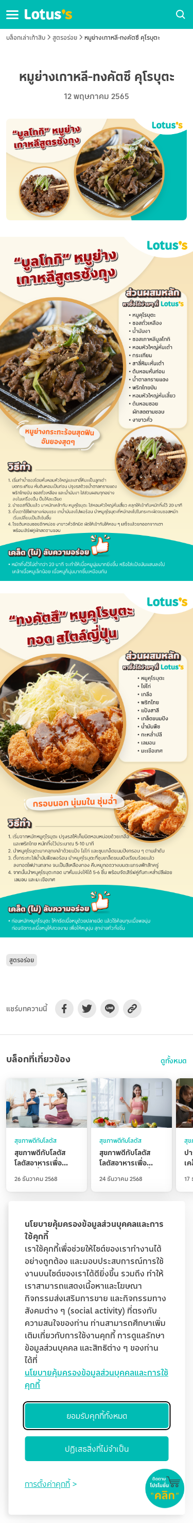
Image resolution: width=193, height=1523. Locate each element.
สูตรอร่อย (64, 37)
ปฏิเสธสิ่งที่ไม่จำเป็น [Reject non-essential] (97, 1448)
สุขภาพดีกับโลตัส (35, 1140)
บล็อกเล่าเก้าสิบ (25, 37)
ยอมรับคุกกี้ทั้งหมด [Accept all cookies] (96, 1415)
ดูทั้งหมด (174, 1061)
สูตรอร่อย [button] (21, 960)
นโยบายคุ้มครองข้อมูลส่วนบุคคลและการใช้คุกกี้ (96, 1378)
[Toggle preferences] (51, 1483)
